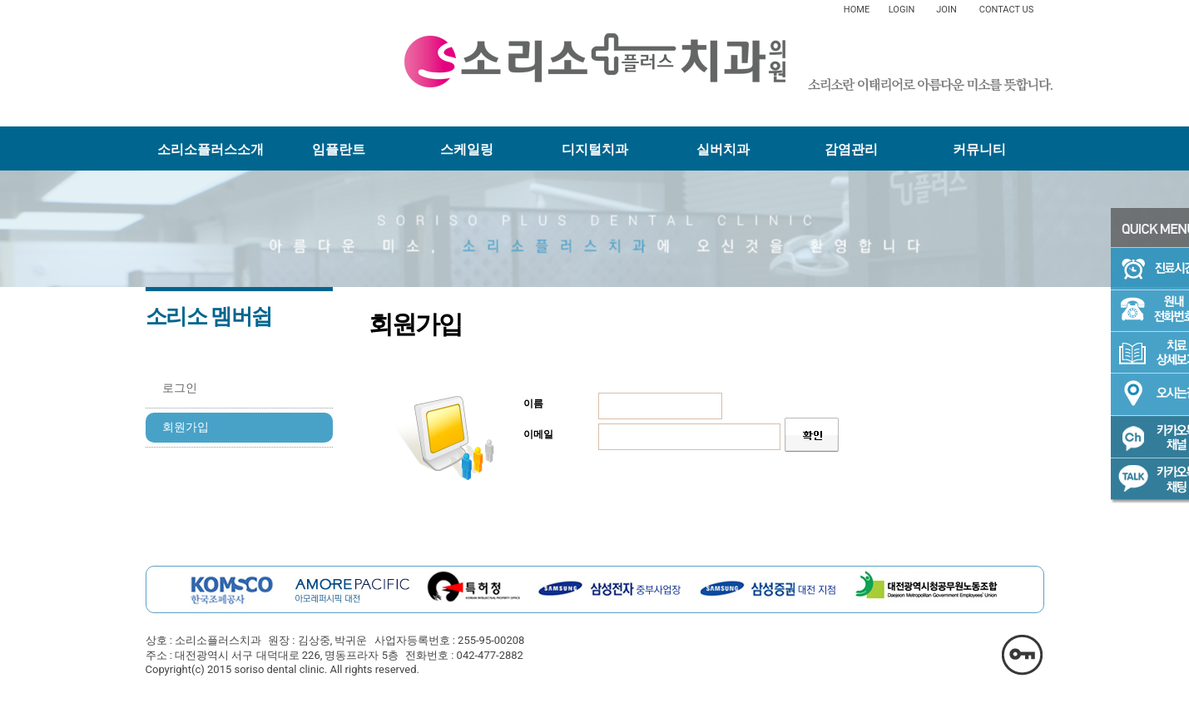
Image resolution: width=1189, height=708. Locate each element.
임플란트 (338, 149)
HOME (856, 9)
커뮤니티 (979, 149)
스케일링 (466, 149)
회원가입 (185, 427)
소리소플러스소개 (210, 149)
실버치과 (723, 149)
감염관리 (851, 149)
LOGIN (901, 9)
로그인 (179, 388)
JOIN (946, 9)
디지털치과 (595, 149)
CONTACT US (1006, 9)
